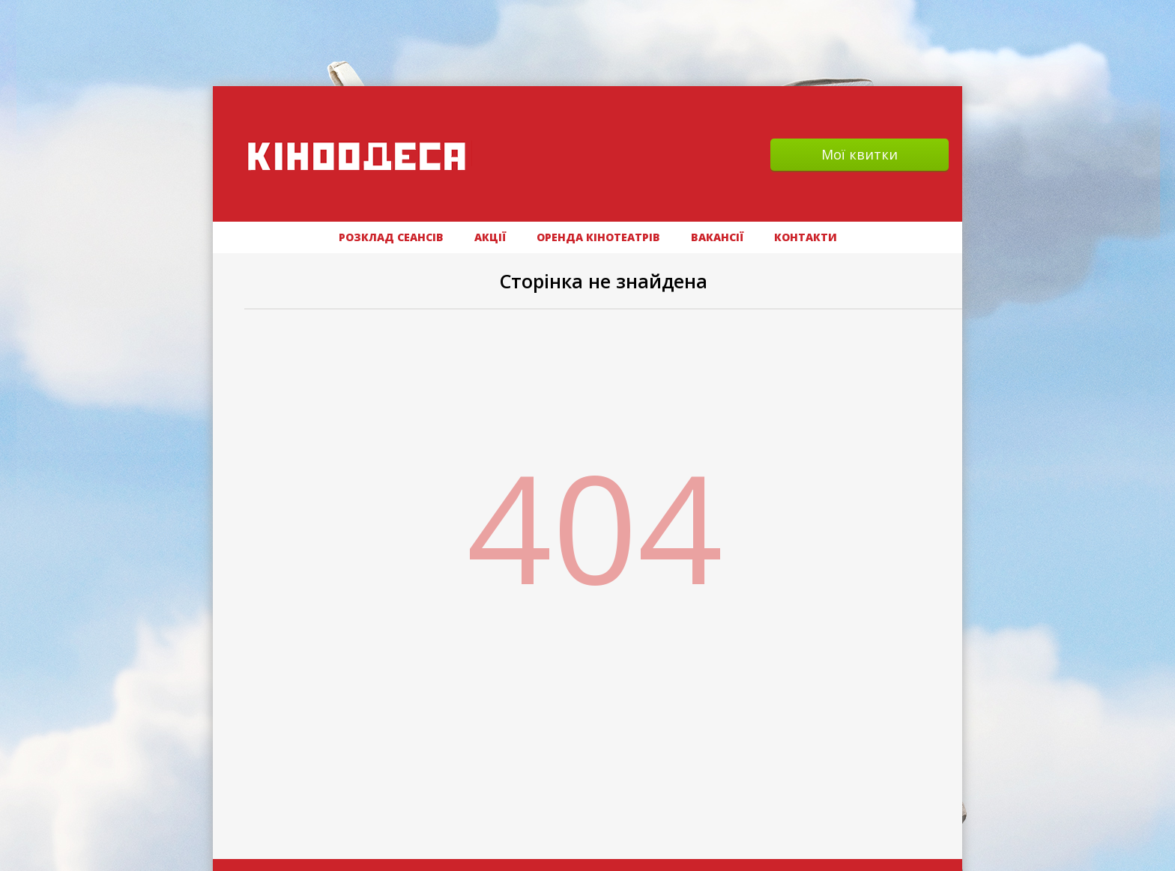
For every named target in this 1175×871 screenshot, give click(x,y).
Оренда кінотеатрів (598, 237)
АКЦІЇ (490, 237)
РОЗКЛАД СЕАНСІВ (391, 237)
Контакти (805, 237)
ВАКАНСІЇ (717, 237)
